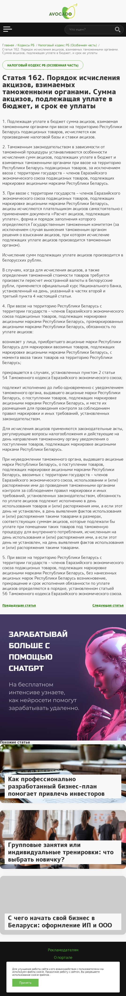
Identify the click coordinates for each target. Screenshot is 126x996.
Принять (25, 982)
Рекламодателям (63, 950)
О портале (63, 957)
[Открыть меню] (7, 29)
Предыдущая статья (19, 606)
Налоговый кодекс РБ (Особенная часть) (42, 65)
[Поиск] (118, 30)
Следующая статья (108, 606)
